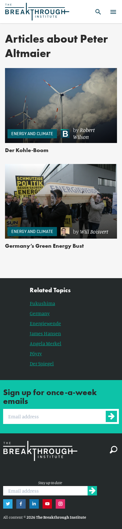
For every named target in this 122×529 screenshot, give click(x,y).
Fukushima (42, 303)
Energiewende (45, 323)
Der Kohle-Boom (26, 150)
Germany (40, 313)
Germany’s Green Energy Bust (44, 245)
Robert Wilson (84, 133)
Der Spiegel (42, 363)
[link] (86, 133)
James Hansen (45, 333)
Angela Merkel (45, 343)
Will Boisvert (94, 231)
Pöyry (36, 353)
